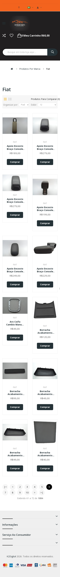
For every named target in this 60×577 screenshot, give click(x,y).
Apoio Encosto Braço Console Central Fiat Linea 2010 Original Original (15, 147)
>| (41, 492)
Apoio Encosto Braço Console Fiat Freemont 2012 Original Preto (15, 200)
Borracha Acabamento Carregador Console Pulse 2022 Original (45, 331)
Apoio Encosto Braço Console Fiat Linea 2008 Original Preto (45, 209)
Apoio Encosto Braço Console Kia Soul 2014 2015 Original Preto (15, 270)
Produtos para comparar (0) (44, 99)
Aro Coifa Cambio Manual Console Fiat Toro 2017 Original (15, 323)
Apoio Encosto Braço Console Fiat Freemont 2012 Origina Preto (45, 147)
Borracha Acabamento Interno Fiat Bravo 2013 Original (45, 454)
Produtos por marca (29, 68)
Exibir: (34, 104)
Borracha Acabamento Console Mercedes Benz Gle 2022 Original (15, 393)
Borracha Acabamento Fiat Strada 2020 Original (45, 393)
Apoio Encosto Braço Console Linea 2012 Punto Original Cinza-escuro (45, 270)
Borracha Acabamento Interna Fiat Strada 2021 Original (15, 454)
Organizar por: (10, 104)
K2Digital (11, 556)
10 (27, 492)
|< (5, 486)
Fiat (48, 68)
